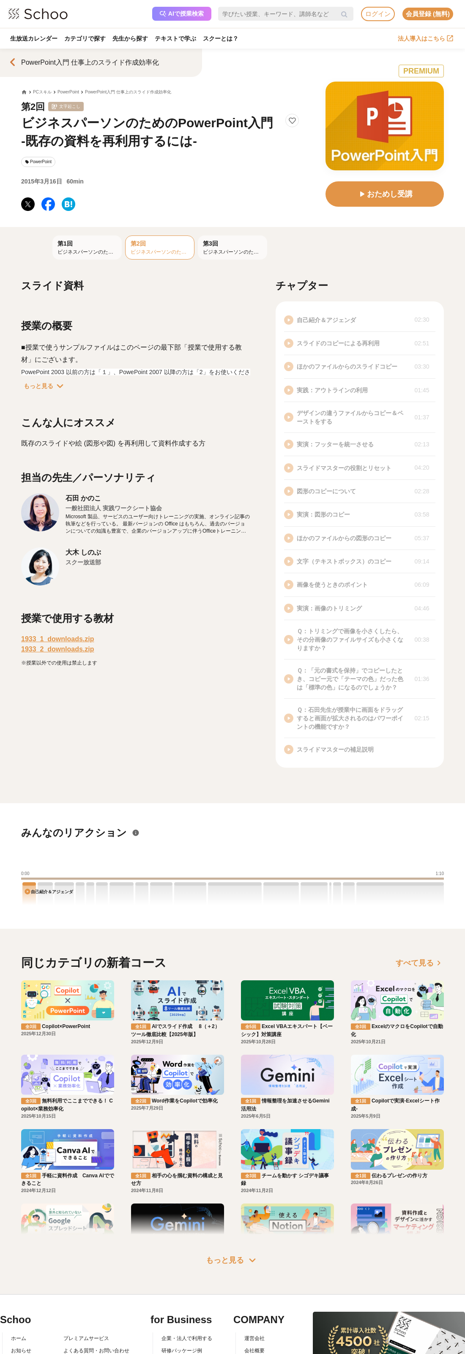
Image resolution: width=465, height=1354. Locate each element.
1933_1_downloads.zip (57, 639)
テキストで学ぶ (175, 38)
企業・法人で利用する (186, 1338)
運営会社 (254, 1338)
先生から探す (130, 38)
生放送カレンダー (33, 38)
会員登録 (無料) (428, 13)
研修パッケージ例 (181, 1351)
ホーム (18, 1338)
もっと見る (45, 386)
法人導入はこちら (425, 38)
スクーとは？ (220, 38)
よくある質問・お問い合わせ (96, 1351)
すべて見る (420, 963)
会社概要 (254, 1351)
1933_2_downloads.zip (57, 649)
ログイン (378, 13)
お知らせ (21, 1351)
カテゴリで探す (85, 38)
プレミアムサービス (86, 1338)
